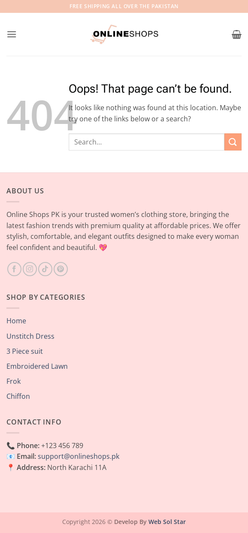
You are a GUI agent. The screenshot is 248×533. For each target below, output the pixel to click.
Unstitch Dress (30, 336)
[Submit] (233, 141)
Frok (13, 381)
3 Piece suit (24, 351)
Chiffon (18, 396)
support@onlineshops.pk (78, 456)
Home (16, 320)
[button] (11, 34)
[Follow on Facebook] (14, 269)
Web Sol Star (167, 522)
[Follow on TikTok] (45, 269)
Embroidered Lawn (37, 366)
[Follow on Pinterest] (61, 269)
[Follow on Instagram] (30, 269)
